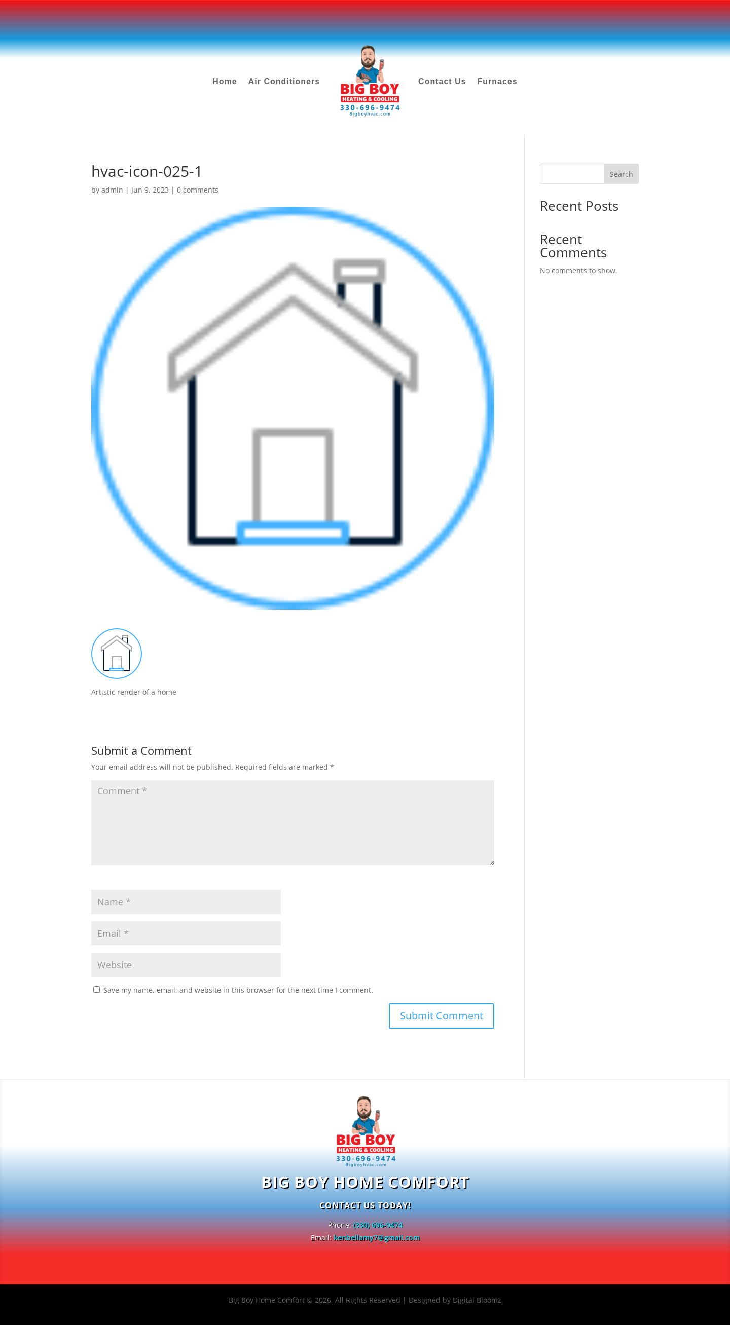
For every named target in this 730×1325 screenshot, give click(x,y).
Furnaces (498, 81)
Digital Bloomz (477, 1300)
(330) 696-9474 (378, 1225)
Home (224, 81)
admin (112, 190)
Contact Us (442, 81)
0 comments (197, 190)
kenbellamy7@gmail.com (377, 1237)
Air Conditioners (284, 81)
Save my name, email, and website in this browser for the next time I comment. (238, 990)
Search (621, 174)
